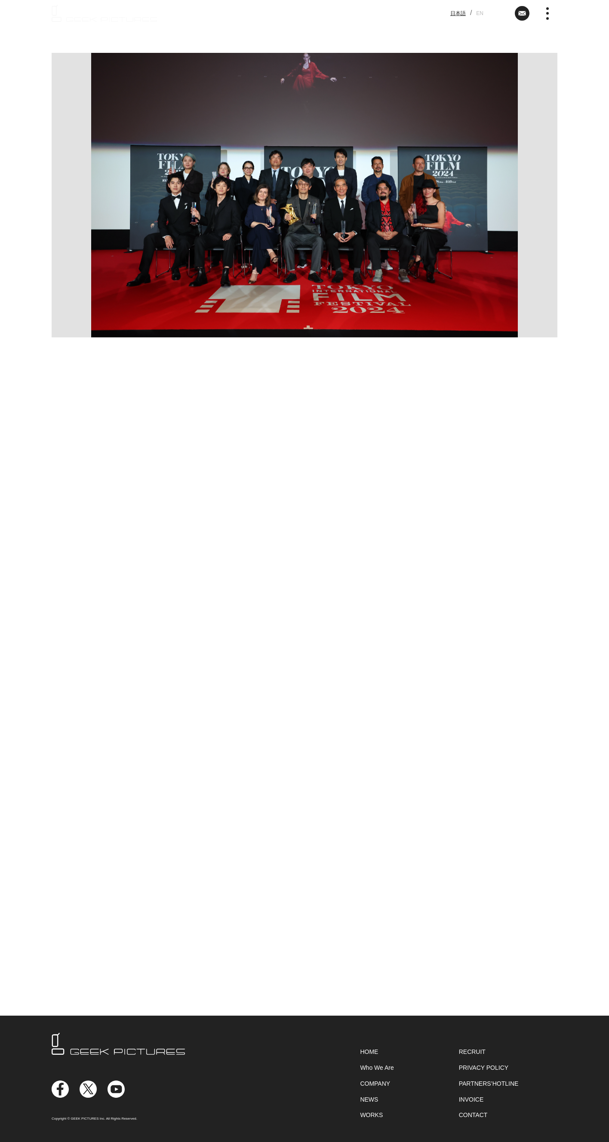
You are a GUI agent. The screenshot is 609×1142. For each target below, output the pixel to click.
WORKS (371, 1114)
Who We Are (377, 1067)
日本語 (458, 13)
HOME (369, 1051)
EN (479, 13)
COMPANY (375, 1083)
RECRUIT (472, 1051)
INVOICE (471, 1099)
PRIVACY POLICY (483, 1067)
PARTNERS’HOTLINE (489, 1083)
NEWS (369, 1099)
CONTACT (473, 1114)
